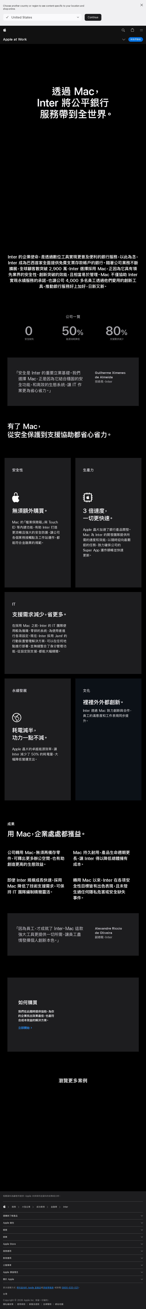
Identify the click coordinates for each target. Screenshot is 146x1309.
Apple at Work (15, 39)
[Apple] (4, 30)
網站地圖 (59, 1304)
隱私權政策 (8, 1304)
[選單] (141, 30)
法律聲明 (47, 1304)
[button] (42, 17)
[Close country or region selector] (141, 5)
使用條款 (21, 1304)
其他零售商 (48, 1288)
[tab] (69, 1172)
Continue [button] (93, 17)
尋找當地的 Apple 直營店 (29, 1288)
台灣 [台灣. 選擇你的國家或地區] (5, 1294)
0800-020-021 (70, 1288)
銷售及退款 (34, 1304)
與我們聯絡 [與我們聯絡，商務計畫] (135, 39)
